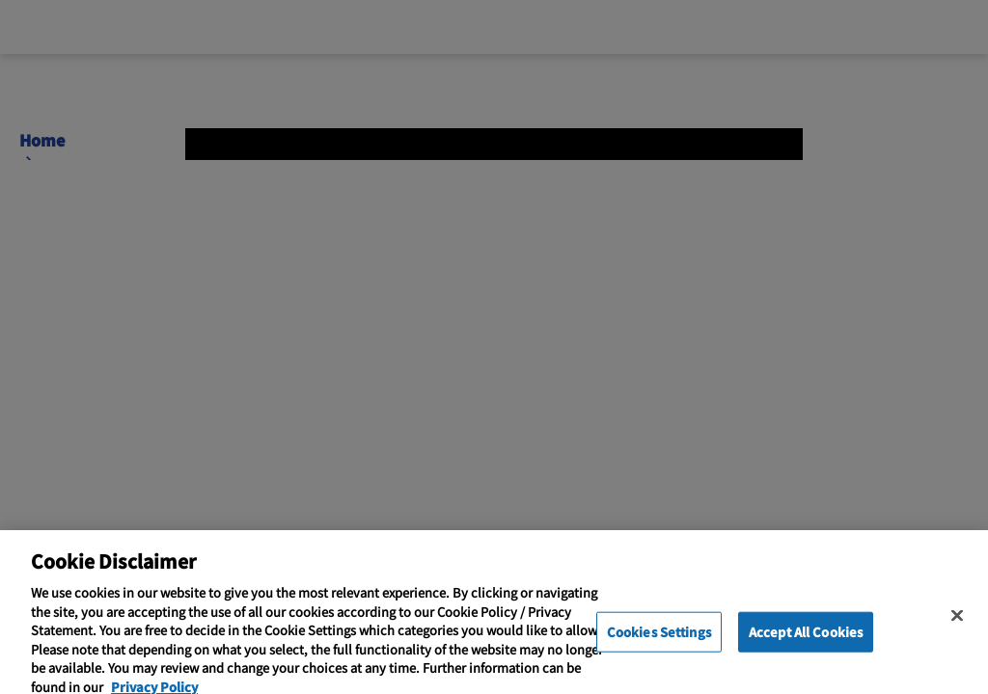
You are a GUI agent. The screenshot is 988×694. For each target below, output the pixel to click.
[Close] (957, 629)
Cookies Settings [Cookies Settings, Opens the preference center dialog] (659, 645)
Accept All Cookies (806, 645)
